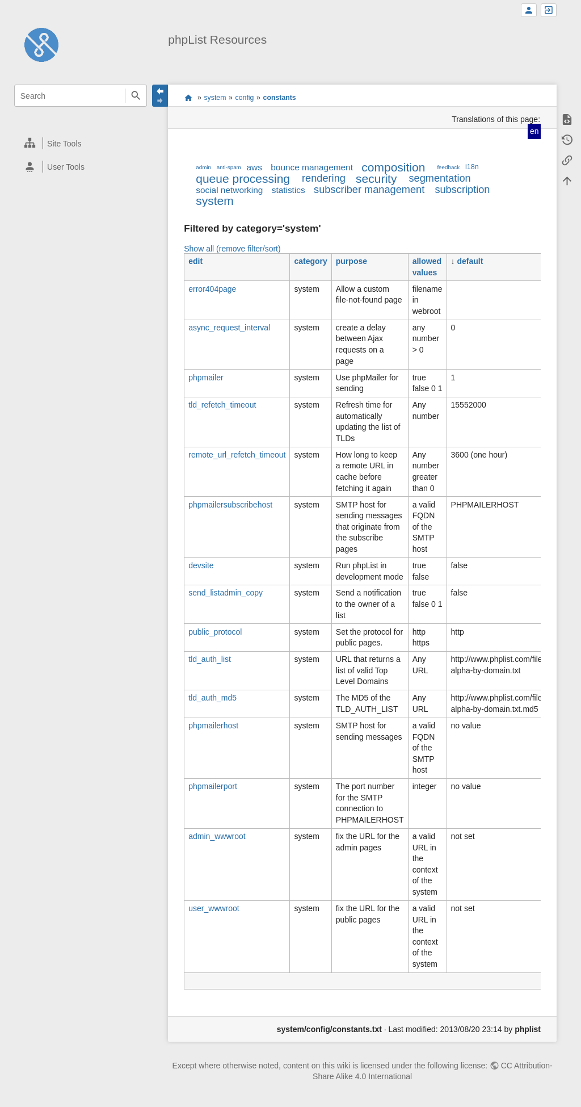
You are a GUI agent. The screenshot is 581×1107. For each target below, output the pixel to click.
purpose (351, 261)
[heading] (80, 143)
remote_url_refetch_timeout (236, 454)
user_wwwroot (213, 908)
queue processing (243, 178)
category (310, 261)
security (376, 178)
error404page (212, 288)
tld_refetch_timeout (222, 404)
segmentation (439, 178)
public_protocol (215, 631)
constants (279, 98)
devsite (200, 565)
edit (195, 261)
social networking (229, 190)
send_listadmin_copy (225, 592)
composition (393, 167)
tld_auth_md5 (212, 697)
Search (136, 95)
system (215, 98)
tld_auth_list (209, 659)
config (244, 98)
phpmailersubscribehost (230, 504)
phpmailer (205, 377)
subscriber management (369, 189)
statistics (288, 190)
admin (203, 167)
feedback (448, 167)
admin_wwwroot (216, 836)
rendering (324, 178)
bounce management (312, 167)
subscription (462, 189)
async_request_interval (229, 327)
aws (254, 167)
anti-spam (229, 167)
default (470, 261)
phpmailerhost (213, 725)
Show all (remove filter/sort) (232, 248)
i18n (472, 167)
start (188, 97)
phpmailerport (212, 786)
